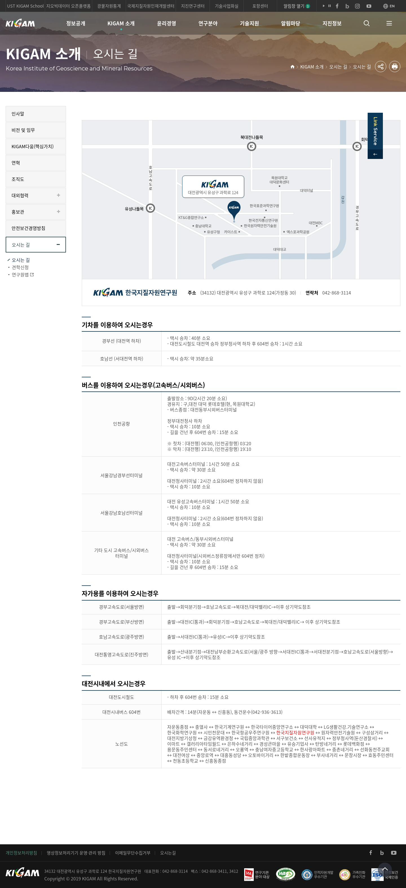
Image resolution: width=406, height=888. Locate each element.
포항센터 (260, 6)
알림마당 (290, 23)
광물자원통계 (109, 6)
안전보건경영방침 (28, 228)
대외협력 (20, 195)
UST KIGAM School (25, 6)
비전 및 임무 (23, 130)
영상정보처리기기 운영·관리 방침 (76, 853)
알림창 (297, 6)
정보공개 (75, 23)
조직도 (18, 179)
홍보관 (18, 211)
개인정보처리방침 (21, 853)
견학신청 (20, 267)
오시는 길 (338, 66)
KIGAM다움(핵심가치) (33, 146)
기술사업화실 (227, 6)
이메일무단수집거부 (133, 853)
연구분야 (208, 23)
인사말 (18, 113)
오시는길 (168, 853)
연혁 (16, 162)
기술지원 (249, 23)
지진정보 (332, 23)
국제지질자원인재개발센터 (151, 6)
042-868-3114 (175, 871)
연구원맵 (20, 274)
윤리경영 (166, 23)
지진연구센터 (193, 6)
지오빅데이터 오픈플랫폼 (68, 6)
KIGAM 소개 (121, 23)
